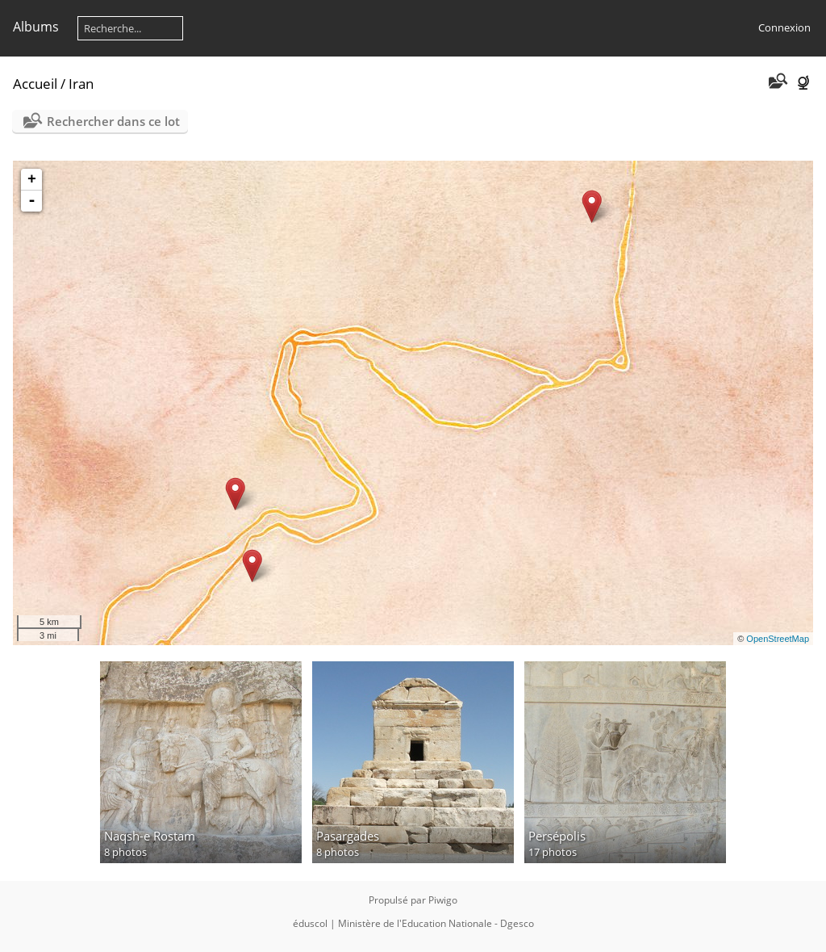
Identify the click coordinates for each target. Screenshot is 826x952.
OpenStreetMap (777, 639)
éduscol (310, 923)
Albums (36, 27)
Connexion (784, 27)
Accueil (35, 83)
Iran (81, 83)
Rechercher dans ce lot (113, 121)
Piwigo (442, 900)
